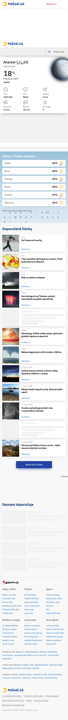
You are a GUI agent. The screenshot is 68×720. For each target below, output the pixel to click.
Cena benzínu (7, 655)
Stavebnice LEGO (40, 675)
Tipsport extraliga (53, 595)
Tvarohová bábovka (9, 637)
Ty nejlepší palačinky (10, 626)
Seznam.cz (51, 4)
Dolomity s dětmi (30, 644)
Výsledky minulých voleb (11, 606)
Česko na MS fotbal (31, 606)
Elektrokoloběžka (41, 665)
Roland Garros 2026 (54, 599)
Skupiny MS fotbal (31, 602)
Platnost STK (51, 644)
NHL (48, 610)
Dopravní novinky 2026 (55, 633)
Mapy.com (20, 652)
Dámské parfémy (55, 675)
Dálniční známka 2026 (54, 629)
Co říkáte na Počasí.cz (12, 696)
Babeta (26, 665)
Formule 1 (50, 606)
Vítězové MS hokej (53, 613)
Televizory (27, 678)
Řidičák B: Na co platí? (54, 637)
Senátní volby (7, 602)
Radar (29, 700)
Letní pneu (6, 678)
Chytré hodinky (37, 678)
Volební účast (7, 613)
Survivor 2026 (53, 655)
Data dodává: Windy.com (13, 700)
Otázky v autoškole (53, 640)
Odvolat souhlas (41, 700)
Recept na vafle (8, 640)
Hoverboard (26, 668)
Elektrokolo (17, 665)
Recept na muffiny (9, 629)
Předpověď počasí (32, 652)
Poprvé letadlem (30, 629)
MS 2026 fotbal (30, 595)
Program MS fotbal (31, 599)
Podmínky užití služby (33, 696)
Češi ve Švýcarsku (31, 637)
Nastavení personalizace (13, 705)
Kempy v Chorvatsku (32, 626)
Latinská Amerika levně (33, 640)
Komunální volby (8, 599)
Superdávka (7, 659)
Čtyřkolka (35, 668)
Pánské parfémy (50, 678)
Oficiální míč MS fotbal (48, 652)
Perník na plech (8, 644)
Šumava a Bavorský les (33, 633)
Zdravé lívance (8, 633)
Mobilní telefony (26, 675)
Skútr (32, 665)
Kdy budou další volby (10, 610)
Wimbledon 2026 (52, 602)
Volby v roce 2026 (9, 595)
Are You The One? (40, 655)
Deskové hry (17, 678)
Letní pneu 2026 (52, 626)
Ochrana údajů (51, 696)
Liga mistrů (28, 613)
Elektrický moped (56, 665)
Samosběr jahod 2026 (22, 655)
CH (47, 212)
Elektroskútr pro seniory (11, 668)
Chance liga (29, 610)
